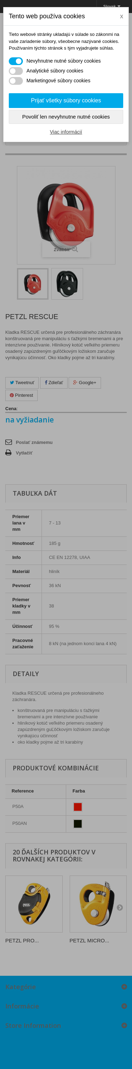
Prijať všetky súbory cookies (66, 100)
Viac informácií (66, 132)
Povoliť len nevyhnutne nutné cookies (66, 117)
